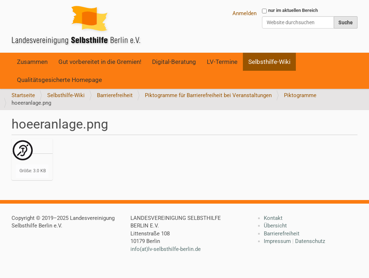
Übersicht (275, 225)
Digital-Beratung (174, 61)
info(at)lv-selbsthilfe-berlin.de (165, 249)
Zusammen (32, 61)
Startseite (23, 95)
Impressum (277, 241)
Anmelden (244, 13)
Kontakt (273, 218)
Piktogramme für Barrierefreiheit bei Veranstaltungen (208, 95)
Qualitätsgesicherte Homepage (59, 79)
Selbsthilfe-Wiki (269, 61)
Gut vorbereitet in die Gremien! (99, 61)
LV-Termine (222, 61)
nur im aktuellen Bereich (293, 10)
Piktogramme (300, 95)
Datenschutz (310, 241)
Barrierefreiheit (115, 95)
